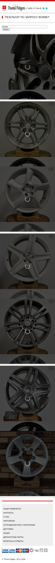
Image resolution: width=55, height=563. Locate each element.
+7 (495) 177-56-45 (33, 8)
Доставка (8, 529)
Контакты (8, 513)
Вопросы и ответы (13, 541)
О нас (6, 517)
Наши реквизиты (12, 509)
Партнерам (9, 521)
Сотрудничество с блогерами (19, 525)
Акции (6, 533)
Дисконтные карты (13, 537)
